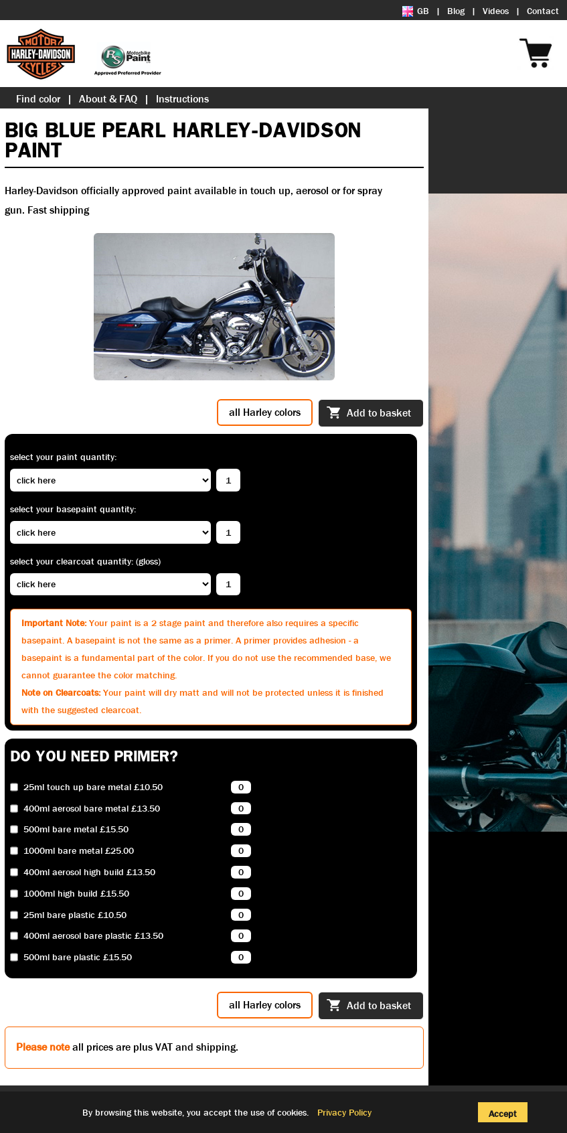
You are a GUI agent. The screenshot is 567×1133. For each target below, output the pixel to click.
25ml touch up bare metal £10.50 (93, 787)
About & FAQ (108, 99)
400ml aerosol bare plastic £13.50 (93, 935)
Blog (456, 11)
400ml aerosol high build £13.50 (89, 872)
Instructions (182, 99)
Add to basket (369, 414)
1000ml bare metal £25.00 (78, 850)
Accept (503, 1114)
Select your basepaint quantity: (73, 509)
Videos (496, 11)
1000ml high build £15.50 (76, 893)
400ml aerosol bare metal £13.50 (91, 808)
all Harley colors (265, 412)
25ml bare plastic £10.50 (75, 915)
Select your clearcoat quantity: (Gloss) (85, 561)
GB (415, 11)
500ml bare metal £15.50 (76, 829)
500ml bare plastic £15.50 (77, 957)
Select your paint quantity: (63, 457)
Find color (38, 99)
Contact (543, 11)
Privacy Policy (344, 1112)
